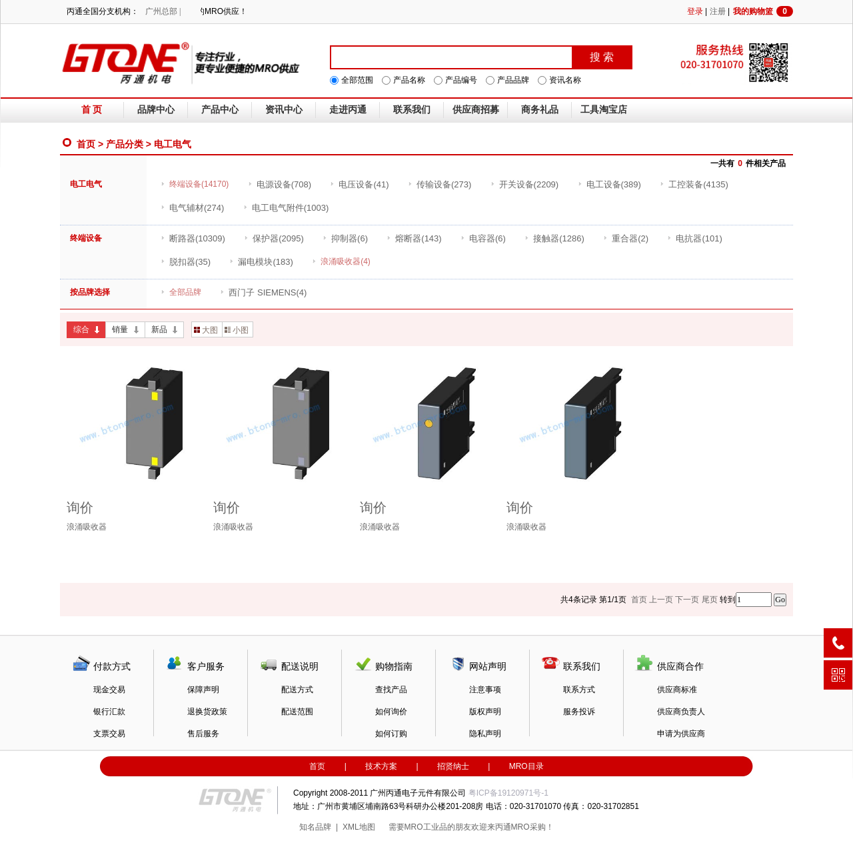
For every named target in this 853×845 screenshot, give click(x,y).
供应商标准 (677, 689)
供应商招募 (475, 110)
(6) (345, 238)
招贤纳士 (453, 766)
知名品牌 (315, 827)
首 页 (92, 110)
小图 (237, 330)
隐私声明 (485, 733)
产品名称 (409, 80)
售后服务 (203, 733)
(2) (625, 238)
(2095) (274, 238)
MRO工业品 (426, 827)
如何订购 (391, 733)
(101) (694, 238)
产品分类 (124, 144)
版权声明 (485, 711)
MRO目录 (526, 766)
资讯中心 (284, 110)
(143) (414, 238)
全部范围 (357, 80)
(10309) (193, 238)
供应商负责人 (681, 711)
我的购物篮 (763, 11)
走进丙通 (348, 110)
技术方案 (381, 766)
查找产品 (391, 689)
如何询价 (391, 711)
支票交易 (109, 733)
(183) (261, 262)
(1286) (554, 238)
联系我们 (411, 110)
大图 (206, 330)
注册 (718, 11)
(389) (609, 184)
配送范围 (297, 711)
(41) (359, 184)
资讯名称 (565, 80)
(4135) (694, 184)
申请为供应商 (681, 733)
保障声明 (203, 689)
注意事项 (485, 689)
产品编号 (461, 80)
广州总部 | (163, 11)
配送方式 (297, 689)
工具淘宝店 (603, 110)
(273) (439, 184)
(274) (192, 208)
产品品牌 (513, 80)
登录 (695, 11)
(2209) (524, 184)
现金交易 (109, 689)
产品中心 (220, 110)
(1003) (286, 208)
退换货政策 (207, 711)
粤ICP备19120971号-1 (508, 793)
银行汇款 (109, 711)
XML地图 (359, 827)
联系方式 (579, 689)
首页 (86, 144)
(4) (263, 292)
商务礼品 (539, 110)
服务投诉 (579, 711)
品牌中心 (156, 110)
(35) (186, 262)
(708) (279, 184)
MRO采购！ (532, 827)
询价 (80, 507)
